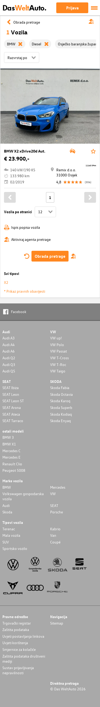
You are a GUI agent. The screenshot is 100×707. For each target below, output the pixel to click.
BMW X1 (9, 444)
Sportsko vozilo (14, 548)
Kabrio (55, 528)
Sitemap (56, 623)
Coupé (55, 542)
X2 (6, 282)
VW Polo (57, 344)
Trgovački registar (16, 623)
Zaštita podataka (15, 629)
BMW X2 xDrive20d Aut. (24, 151)
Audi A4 (8, 344)
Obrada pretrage (50, 256)
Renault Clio (12, 463)
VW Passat (58, 351)
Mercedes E (11, 457)
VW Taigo (57, 371)
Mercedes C (11, 450)
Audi (6, 505)
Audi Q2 (8, 357)
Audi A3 (8, 337)
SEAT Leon (10, 394)
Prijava (72, 7)
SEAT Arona (11, 407)
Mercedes (57, 487)
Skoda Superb (61, 407)
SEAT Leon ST (13, 400)
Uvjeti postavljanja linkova (23, 636)
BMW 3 (8, 437)
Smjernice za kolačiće (19, 649)
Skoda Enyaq (60, 420)
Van (53, 535)
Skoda (7, 511)
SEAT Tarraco (12, 420)
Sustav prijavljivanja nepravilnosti (18, 670)
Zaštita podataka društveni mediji (23, 659)
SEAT (54, 505)
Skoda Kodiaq (61, 414)
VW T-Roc (58, 364)
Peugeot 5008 (13, 470)
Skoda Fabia (59, 387)
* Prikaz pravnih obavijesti (24, 291)
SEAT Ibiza (10, 387)
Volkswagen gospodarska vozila (23, 496)
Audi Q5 (8, 371)
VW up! (56, 337)
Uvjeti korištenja (15, 642)
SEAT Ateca (11, 414)
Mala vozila (11, 535)
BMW (6, 487)
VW (53, 493)
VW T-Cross (59, 357)
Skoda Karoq (60, 400)
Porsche (56, 511)
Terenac (8, 528)
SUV (5, 542)
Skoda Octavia (61, 394)
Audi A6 (8, 351)
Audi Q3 (8, 364)
